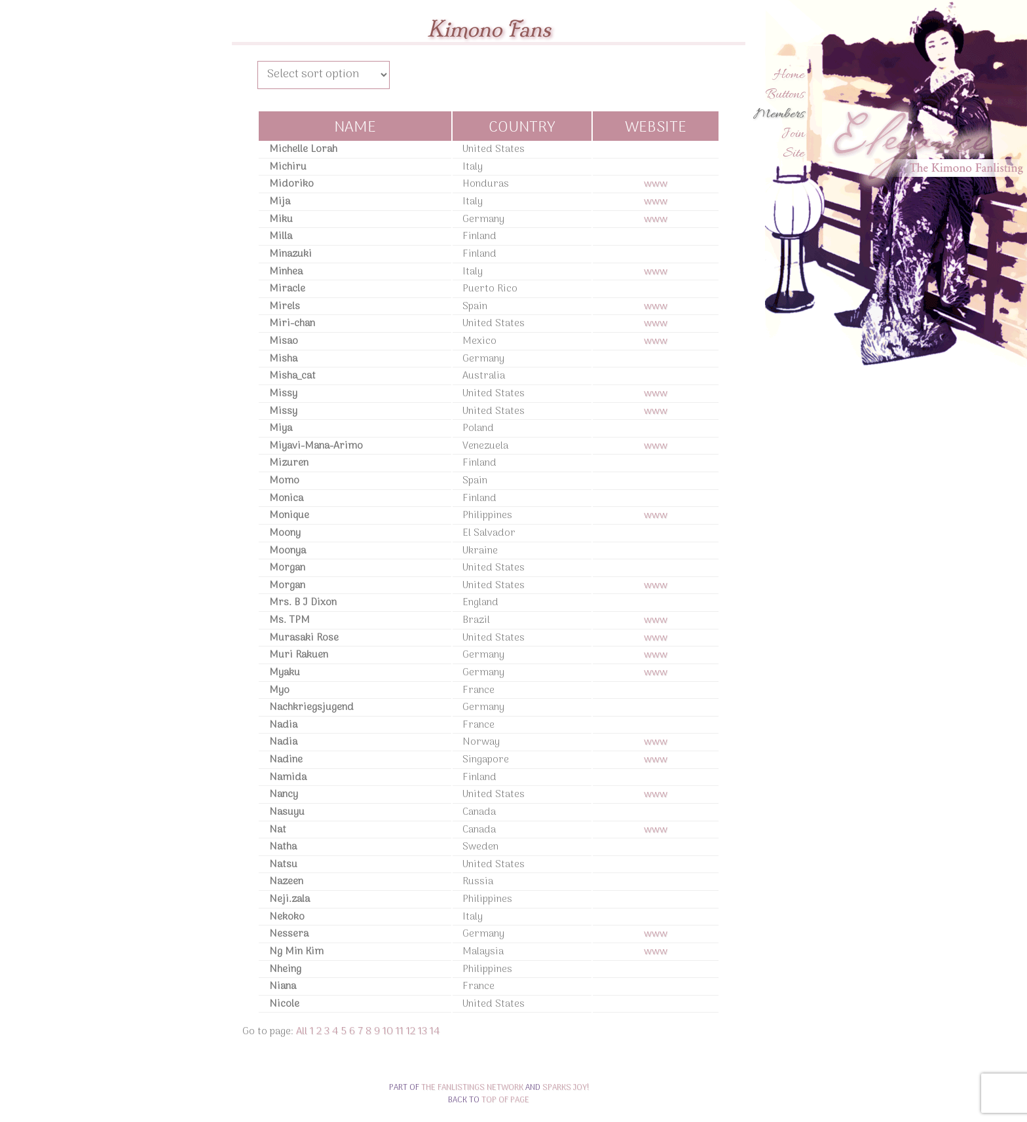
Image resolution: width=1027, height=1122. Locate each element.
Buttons (785, 95)
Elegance (926, 143)
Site (793, 154)
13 (422, 1031)
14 (434, 1031)
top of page (505, 1100)
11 (399, 1031)
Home (789, 75)
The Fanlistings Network (472, 1087)
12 (410, 1031)
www (655, 184)
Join (792, 134)
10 (388, 1031)
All (301, 1031)
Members (778, 114)
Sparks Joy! (565, 1087)
